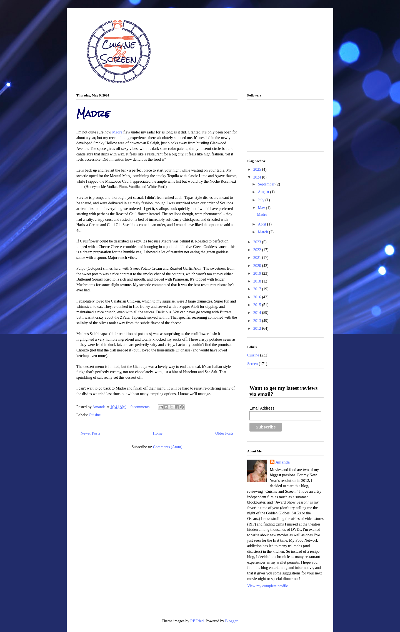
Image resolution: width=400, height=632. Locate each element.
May (262, 208)
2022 (257, 250)
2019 (257, 273)
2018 (257, 281)
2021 (257, 258)
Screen (252, 364)
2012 (257, 328)
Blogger (231, 621)
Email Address (261, 408)
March (263, 232)
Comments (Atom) (167, 447)
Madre (93, 113)
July (261, 200)
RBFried (197, 621)
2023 (257, 242)
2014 (257, 313)
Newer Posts (90, 433)
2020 (257, 266)
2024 (257, 177)
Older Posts (224, 433)
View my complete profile (267, 586)
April (262, 224)
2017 (257, 289)
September (266, 184)
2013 (257, 321)
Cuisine (95, 415)
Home (157, 433)
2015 (257, 305)
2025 (257, 169)
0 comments (140, 407)
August (264, 192)
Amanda (99, 407)
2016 (257, 297)
